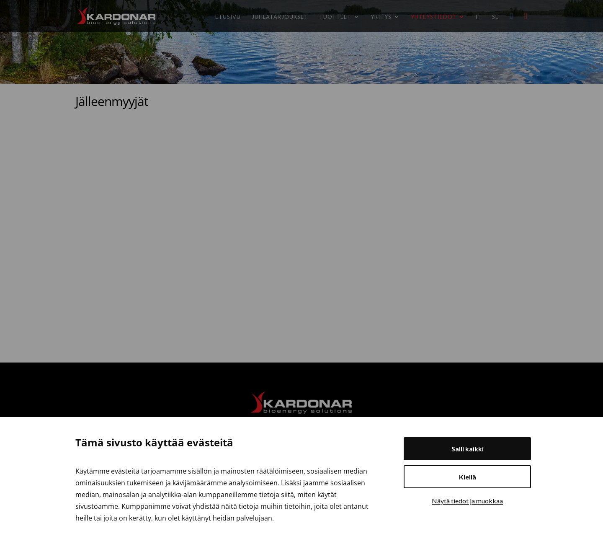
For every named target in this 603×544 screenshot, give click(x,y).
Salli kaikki (467, 449)
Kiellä (467, 477)
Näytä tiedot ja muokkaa (467, 501)
